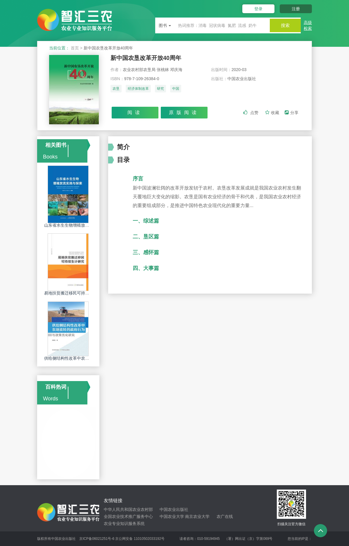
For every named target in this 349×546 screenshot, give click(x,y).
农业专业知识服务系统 (124, 523)
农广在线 (225, 516)
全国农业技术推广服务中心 (128, 516)
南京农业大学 (197, 516)
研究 (160, 90)
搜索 (283, 25)
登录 (256, 8)
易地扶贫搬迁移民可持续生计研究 (75, 293)
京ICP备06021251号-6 (96, 539)
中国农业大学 (172, 516)
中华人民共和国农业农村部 (128, 509)
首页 (75, 48)
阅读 (135, 113)
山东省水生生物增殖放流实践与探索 (77, 225)
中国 (175, 90)
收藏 (272, 113)
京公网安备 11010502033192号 (140, 539)
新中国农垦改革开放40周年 (149, 58)
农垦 (116, 90)
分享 (291, 113)
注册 (296, 8)
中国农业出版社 (174, 509)
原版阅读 (184, 113)
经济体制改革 (138, 90)
